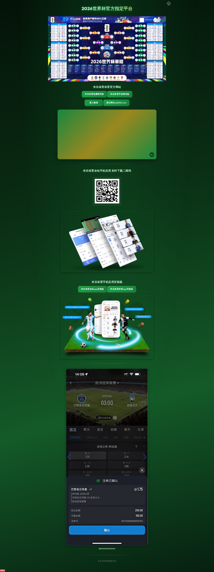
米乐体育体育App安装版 (121, 289)
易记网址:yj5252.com (119, 103)
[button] (69, 457)
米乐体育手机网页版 (120, 94)
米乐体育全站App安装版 (92, 289)
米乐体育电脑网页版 (94, 94)
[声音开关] (151, 154)
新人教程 (93, 103)
